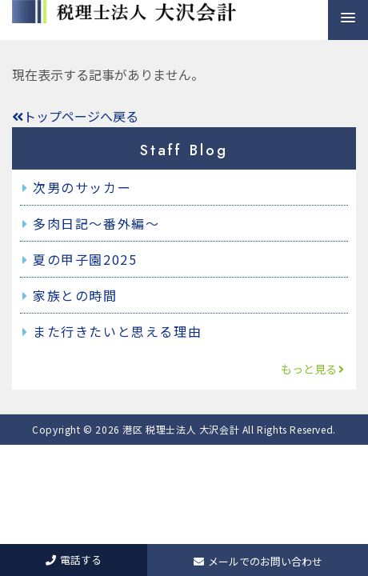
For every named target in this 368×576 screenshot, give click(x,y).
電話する (74, 559)
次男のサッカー (82, 187)
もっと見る (313, 369)
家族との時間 (75, 295)
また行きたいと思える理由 (117, 331)
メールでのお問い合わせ (258, 561)
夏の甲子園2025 (85, 259)
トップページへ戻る (75, 116)
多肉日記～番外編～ (96, 223)
